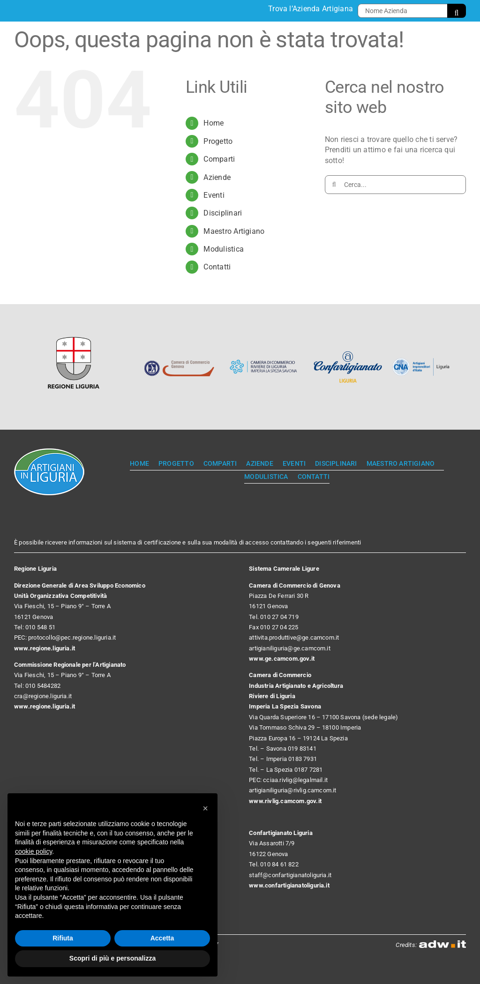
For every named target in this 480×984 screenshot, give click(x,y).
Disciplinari (222, 213)
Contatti (217, 266)
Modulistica (223, 249)
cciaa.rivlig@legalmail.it (295, 779)
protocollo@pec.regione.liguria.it (72, 637)
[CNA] (422, 361)
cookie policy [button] (33, 851)
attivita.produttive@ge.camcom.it (294, 637)
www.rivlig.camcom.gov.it (285, 801)
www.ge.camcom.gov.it (282, 658)
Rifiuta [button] (62, 938)
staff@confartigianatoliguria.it (290, 875)
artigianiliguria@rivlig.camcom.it (292, 790)
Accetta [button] (162, 938)
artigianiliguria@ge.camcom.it (289, 648)
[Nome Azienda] (402, 11)
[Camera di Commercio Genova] (179, 351)
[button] (205, 808)
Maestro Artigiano (233, 231)
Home (213, 123)
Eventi (213, 195)
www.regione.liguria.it (44, 648)
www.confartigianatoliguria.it (289, 885)
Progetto (217, 141)
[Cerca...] (395, 184)
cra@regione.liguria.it (43, 696)
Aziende (217, 177)
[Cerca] (456, 11)
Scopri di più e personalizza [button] (112, 958)
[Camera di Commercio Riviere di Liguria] (263, 351)
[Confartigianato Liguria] (348, 351)
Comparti (219, 159)
